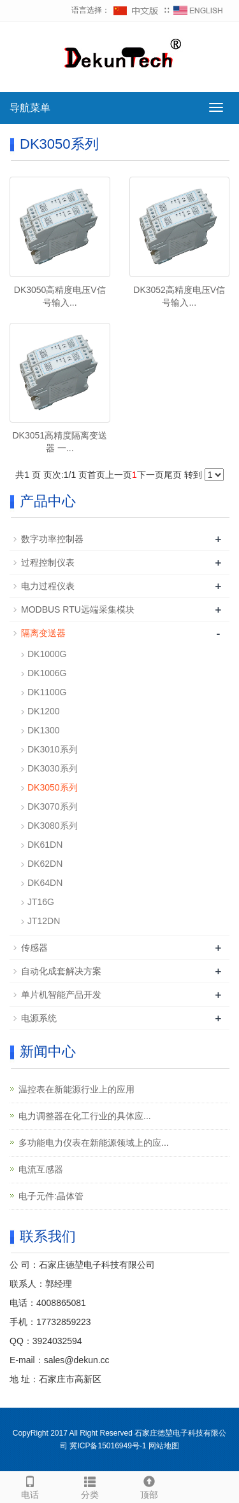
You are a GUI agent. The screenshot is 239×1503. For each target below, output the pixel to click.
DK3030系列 (52, 768)
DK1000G (46, 654)
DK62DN (44, 864)
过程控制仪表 (48, 562)
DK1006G (46, 673)
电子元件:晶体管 (50, 1196)
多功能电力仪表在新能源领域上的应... (93, 1143)
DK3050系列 (52, 787)
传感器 (34, 947)
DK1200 (43, 711)
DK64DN (44, 883)
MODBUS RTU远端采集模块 (77, 609)
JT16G (40, 902)
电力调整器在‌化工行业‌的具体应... (84, 1116)
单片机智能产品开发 (61, 995)
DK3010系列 (52, 749)
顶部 (150, 1486)
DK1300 (43, 730)
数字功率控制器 (52, 539)
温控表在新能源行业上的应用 (76, 1089)
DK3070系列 (52, 806)
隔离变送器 (43, 633)
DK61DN (44, 845)
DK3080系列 (52, 825)
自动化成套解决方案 (61, 971)
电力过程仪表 (48, 586)
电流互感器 (40, 1169)
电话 (30, 1486)
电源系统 (39, 1018)
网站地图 (163, 1445)
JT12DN (43, 921)
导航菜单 (30, 107)
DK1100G (46, 692)
